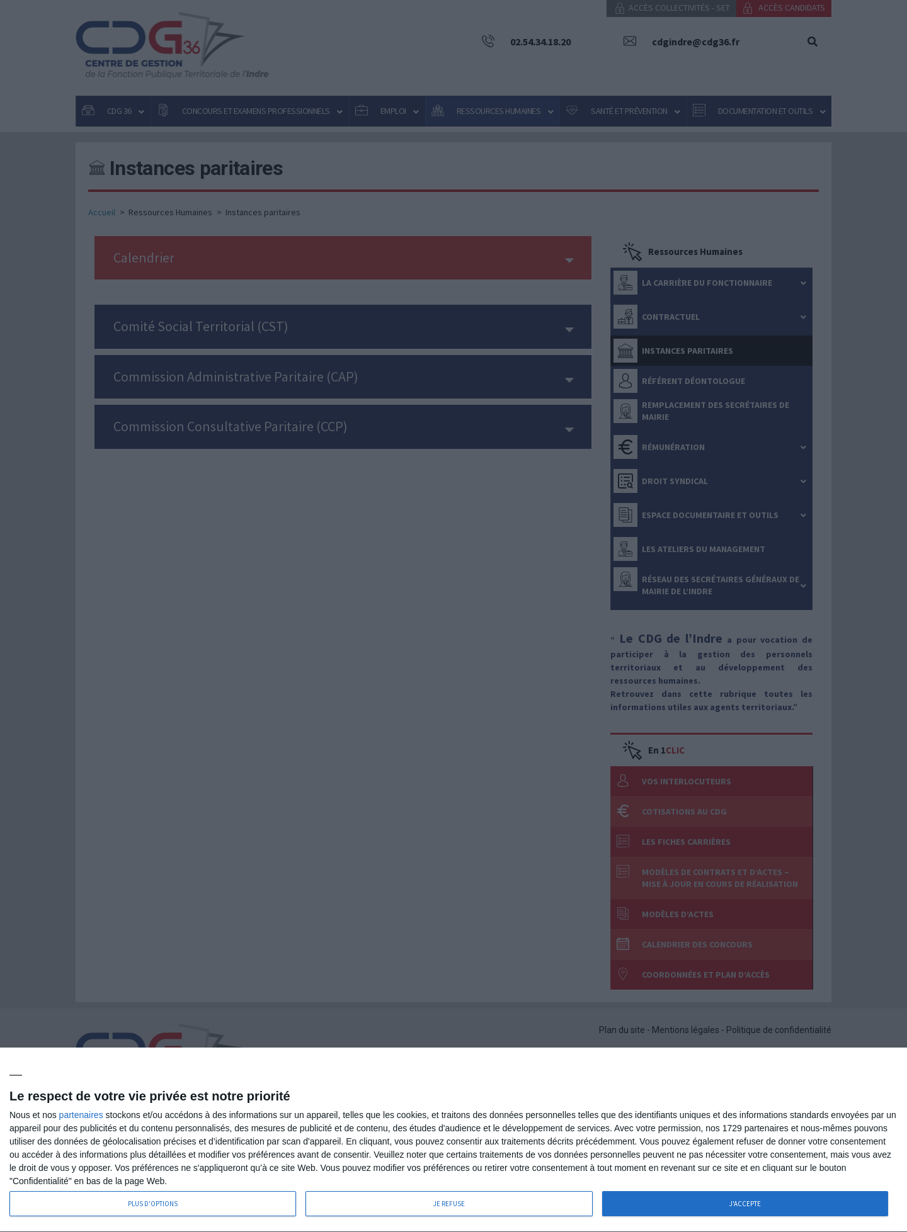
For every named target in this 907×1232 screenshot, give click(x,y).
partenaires (81, 1114)
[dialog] (453, 1140)
